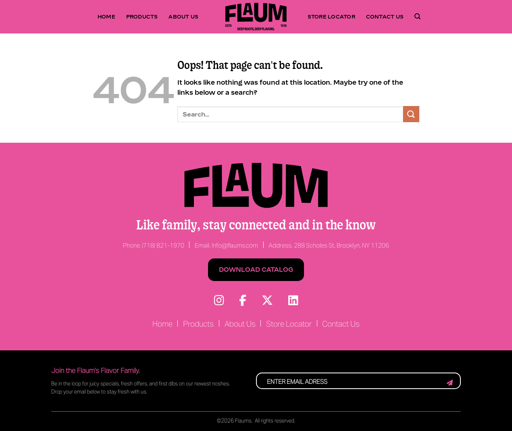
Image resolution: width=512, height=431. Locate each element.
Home (106, 16)
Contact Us (385, 16)
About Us (183, 16)
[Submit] (411, 114)
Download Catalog (256, 269)
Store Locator (331, 16)
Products (142, 16)
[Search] (417, 16)
